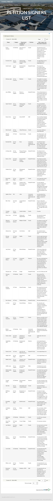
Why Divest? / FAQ (35, 5)
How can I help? (8, 5)
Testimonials (38, 8)
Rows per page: (28, 483)
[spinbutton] (42, 39)
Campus (16, 42)
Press (43, 5)
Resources (25, 5)
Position (31, 42)
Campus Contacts (28, 8)
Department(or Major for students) (23, 43)
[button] (45, 38)
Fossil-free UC (7, 1)
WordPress (49, 499)
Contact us (7, 12)
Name (8, 42)
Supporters (17, 5)
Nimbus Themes (39, 499)
